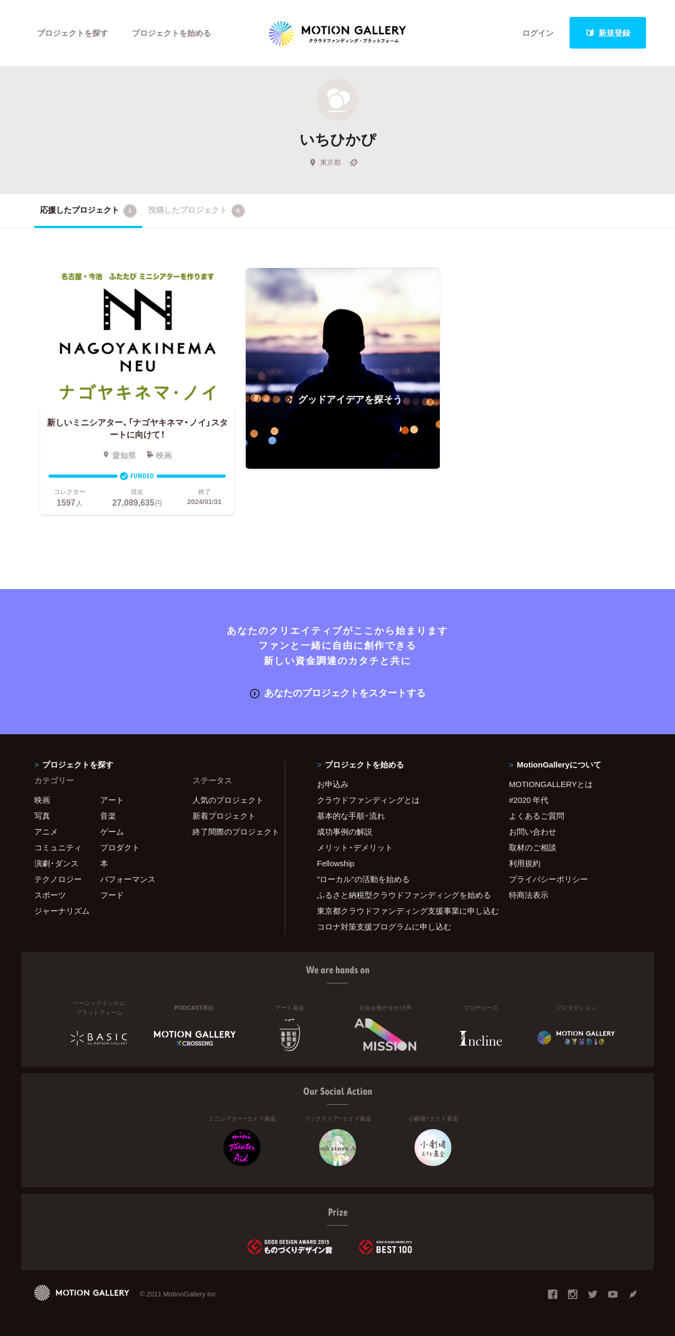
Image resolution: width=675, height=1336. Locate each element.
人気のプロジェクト (228, 800)
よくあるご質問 (536, 815)
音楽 (108, 815)
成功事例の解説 (344, 831)
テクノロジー (58, 879)
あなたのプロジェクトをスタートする (338, 692)
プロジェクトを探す (72, 33)
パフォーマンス (128, 879)
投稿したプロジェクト (196, 210)
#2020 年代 (528, 800)
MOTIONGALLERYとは (551, 784)
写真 (42, 815)
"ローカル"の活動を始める (363, 879)
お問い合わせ (532, 831)
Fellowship (335, 863)
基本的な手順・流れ (351, 815)
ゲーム (112, 831)
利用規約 (525, 863)
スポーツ (50, 895)
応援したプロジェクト (88, 210)
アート (112, 800)
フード (112, 895)
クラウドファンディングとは (368, 800)
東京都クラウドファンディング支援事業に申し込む (400, 910)
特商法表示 (528, 895)
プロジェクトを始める (171, 33)
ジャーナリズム (62, 910)
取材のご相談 (532, 847)
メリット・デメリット (355, 847)
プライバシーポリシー (548, 879)
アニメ (46, 831)
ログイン (538, 33)
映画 (42, 800)
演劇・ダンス (56, 863)
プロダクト (120, 847)
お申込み (333, 784)
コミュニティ (58, 847)
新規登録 (608, 33)
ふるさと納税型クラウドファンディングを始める (400, 895)
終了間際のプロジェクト (232, 831)
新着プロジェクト (224, 815)
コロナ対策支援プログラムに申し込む (384, 926)
